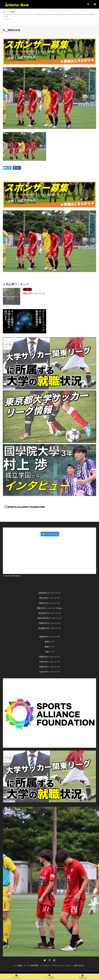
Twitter (45, 960)
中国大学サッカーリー (48, 662)
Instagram (54, 960)
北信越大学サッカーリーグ (49, 628)
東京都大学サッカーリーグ (49, 613)
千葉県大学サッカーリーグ (49, 623)
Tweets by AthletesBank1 (11, 576)
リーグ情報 (17, 966)
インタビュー (45, 966)
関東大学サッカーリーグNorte (49, 608)
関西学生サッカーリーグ (49, 657)
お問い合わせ (79, 966)
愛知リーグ (49, 647)
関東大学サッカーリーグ (49, 603)
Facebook (49, 960)
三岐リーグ (49, 652)
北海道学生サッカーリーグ (49, 593)
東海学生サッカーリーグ (49, 637)
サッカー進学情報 (31, 966)
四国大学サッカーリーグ (49, 667)
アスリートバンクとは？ (61, 966)
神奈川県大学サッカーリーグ (49, 618)
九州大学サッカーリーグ (49, 672)
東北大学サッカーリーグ (49, 598)
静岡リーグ (49, 642)
